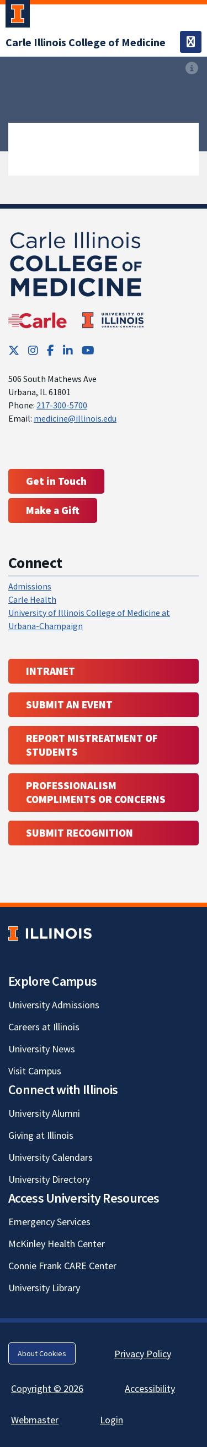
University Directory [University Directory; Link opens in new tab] (49, 1179)
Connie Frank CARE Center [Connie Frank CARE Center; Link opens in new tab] (62, 1265)
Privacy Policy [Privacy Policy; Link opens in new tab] (142, 1353)
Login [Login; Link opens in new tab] (111, 1419)
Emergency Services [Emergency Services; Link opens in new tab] (49, 1221)
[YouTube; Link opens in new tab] (88, 350)
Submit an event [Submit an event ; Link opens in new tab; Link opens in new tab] (69, 704)
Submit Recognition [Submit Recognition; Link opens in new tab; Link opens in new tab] (79, 832)
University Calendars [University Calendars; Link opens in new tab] (50, 1157)
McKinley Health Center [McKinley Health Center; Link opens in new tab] (56, 1243)
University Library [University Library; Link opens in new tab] (44, 1287)
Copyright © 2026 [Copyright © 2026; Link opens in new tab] (47, 1388)
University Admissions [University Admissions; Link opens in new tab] (53, 1004)
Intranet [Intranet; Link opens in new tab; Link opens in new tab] (50, 671)
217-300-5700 (61, 405)
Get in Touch (56, 481)
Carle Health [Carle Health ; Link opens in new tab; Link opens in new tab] (32, 599)
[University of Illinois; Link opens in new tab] (50, 933)
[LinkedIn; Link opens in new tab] (68, 350)
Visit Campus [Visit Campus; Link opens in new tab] (34, 1070)
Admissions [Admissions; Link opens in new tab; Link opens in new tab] (29, 586)
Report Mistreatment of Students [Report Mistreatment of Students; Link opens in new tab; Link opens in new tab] (92, 744)
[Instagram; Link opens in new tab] (33, 350)
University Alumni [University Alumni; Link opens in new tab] (44, 1113)
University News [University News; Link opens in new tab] (41, 1048)
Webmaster (35, 1419)
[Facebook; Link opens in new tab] (50, 350)
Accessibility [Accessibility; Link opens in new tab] (150, 1388)
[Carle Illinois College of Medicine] (86, 42)
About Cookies (42, 1353)
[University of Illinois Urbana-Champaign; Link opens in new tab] (18, 16)
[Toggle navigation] (190, 42)
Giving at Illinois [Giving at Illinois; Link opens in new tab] (40, 1135)
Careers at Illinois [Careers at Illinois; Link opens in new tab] (43, 1026)
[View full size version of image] (191, 68)
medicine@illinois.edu (75, 418)
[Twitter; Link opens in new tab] (13, 350)
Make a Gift (52, 510)
